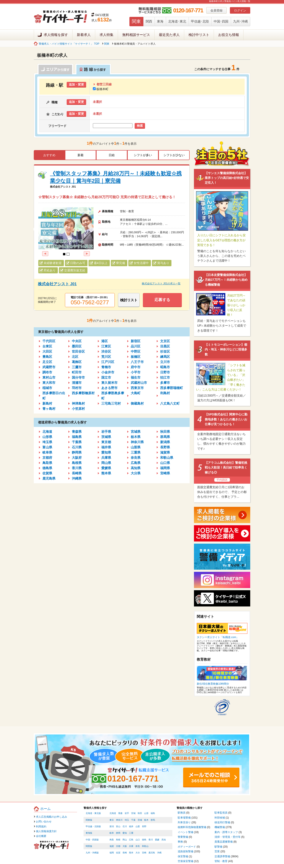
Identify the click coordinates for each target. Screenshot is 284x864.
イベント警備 (185, 832)
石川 (125, 826)
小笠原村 (78, 408)
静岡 (118, 833)
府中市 (135, 367)
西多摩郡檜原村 (83, 393)
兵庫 (131, 846)
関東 (136, 21)
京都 (118, 846)
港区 (104, 341)
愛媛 (157, 839)
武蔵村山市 (139, 382)
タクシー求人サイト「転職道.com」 (218, 637)
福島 (153, 813)
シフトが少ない (174, 155)
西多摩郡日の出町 (53, 395)
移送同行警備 (222, 822)
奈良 (138, 846)
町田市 (77, 372)
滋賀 (112, 846)
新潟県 (165, 442)
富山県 (47, 447)
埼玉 (127, 820)
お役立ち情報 (228, 35)
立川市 (165, 362)
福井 (131, 826)
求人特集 (106, 35)
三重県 (135, 452)
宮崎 (144, 852)
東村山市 (48, 377)
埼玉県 (47, 442)
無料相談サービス (136, 35)
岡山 (125, 839)
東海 (160, 21)
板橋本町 (100, 89)
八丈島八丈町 (170, 403)
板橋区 (135, 356)
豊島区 (47, 356)
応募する (162, 300)
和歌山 (145, 846)
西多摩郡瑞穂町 (171, 388)
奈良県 (135, 457)
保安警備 (183, 856)
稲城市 (47, 388)
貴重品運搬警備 (224, 841)
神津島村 (78, 403)
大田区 (47, 351)
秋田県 (165, 431)
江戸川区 (107, 362)
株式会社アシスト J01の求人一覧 (161, 283)
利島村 (165, 393)
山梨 (138, 826)
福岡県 (165, 468)
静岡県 (77, 452)
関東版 (89, 820)
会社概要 (41, 836)
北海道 (47, 431)
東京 (112, 820)
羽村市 (77, 388)
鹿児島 (151, 852)
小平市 (135, 372)
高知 (163, 839)
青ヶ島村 (48, 408)
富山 (118, 826)
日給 (112, 155)
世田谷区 (78, 351)
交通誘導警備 (222, 856)
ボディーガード (187, 846)
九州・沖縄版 (92, 852)
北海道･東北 (177, 21)
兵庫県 (106, 457)
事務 (180, 841)
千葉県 (77, 442)
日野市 (165, 372)
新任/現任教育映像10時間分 (213, 683)
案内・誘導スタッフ (226, 832)
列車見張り (184, 822)
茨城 (140, 820)
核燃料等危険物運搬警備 (192, 827)
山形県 (47, 437)
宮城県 (135, 431)
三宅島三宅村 (111, 403)
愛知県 (106, 452)
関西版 (89, 846)
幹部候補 (220, 817)
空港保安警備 (185, 861)
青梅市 (106, 367)
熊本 (131, 852)
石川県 (77, 447)
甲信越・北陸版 (93, 826)
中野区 (135, 351)
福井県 (106, 447)
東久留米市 (109, 382)
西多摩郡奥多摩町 (112, 395)
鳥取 (112, 839)
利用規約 (41, 826)
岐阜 (112, 833)
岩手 (127, 813)
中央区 (77, 341)
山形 (146, 813)
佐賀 (118, 852)
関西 (149, 21)
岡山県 (106, 463)
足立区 (47, 362)
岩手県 (106, 431)
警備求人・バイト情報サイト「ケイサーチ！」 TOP (69, 43)
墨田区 (77, 346)
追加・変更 (76, 84)
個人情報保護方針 (46, 831)
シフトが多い (143, 155)
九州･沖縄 (240, 21)
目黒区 (165, 346)
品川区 (135, 346)
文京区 (165, 341)
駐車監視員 (221, 812)
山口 (138, 839)
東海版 (89, 833)
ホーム (45, 809)
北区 (75, 356)
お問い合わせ (44, 821)
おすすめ (49, 155)
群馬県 (165, 437)
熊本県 (106, 473)
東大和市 (48, 382)
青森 (120, 813)
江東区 (106, 346)
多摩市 (165, 382)
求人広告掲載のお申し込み (51, 816)
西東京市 (137, 388)
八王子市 (137, 362)
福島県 (77, 437)
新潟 (112, 826)
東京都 (106, 442)
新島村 (47, 403)
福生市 (135, 377)
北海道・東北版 (93, 813)
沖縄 (159, 852)
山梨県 (135, 447)
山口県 (165, 463)
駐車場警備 (184, 817)
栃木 (146, 820)
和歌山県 (166, 457)
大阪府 (77, 457)
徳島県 (47, 468)
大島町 (135, 393)
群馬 (153, 820)
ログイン (240, 10)
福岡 (112, 852)
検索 (140, 125)
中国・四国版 (92, 839)
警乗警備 (183, 836)
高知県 (135, 468)
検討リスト (128, 300)
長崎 (125, 852)
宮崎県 (165, 473)
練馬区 (165, 356)
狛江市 (165, 377)
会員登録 (216, 10)
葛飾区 (77, 362)
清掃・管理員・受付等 (227, 836)
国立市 (106, 377)
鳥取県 (47, 463)
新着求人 (84, 35)
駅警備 (218, 846)
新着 (80, 155)
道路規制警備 (185, 851)
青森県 (77, 431)
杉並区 (165, 351)
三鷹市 (77, 367)
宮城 (133, 813)
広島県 (135, 463)
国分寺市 (78, 377)
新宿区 (135, 341)
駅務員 (182, 812)
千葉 (133, 820)
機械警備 (220, 827)
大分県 (135, 473)
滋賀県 (165, 452)
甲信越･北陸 (200, 21)
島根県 (77, 463)
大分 (138, 852)
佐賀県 (47, 473)
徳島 (144, 839)
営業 (217, 851)
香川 (150, 839)
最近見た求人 (169, 35)
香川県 (77, 468)
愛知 (125, 833)
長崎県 (77, 473)
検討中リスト (199, 35)
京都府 (47, 457)
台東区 (47, 346)
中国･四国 (221, 21)
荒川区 (106, 356)
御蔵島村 (137, 403)
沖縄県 (77, 478)
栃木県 (135, 437)
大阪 (125, 846)
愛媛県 (106, 468)
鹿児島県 (48, 478)
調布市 (47, 372)
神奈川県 (137, 442)
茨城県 (106, 437)
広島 (131, 839)
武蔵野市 (48, 367)
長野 (144, 826)
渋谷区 (106, 351)
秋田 (140, 813)
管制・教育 (221, 861)
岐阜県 (47, 452)
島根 (118, 839)
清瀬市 (77, 382)
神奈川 (119, 820)
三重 (131, 833)
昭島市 (165, 367)
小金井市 (107, 372)
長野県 (165, 447)
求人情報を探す (56, 35)
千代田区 (48, 341)
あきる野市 (109, 388)
